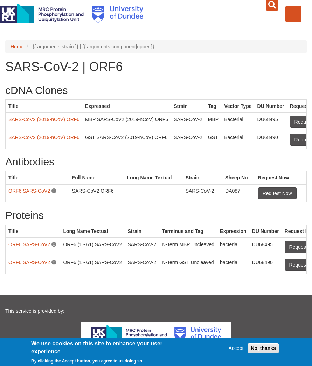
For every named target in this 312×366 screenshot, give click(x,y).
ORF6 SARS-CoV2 (29, 191)
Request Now (277, 193)
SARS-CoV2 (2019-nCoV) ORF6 (43, 119)
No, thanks (263, 348)
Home (17, 46)
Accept (236, 348)
